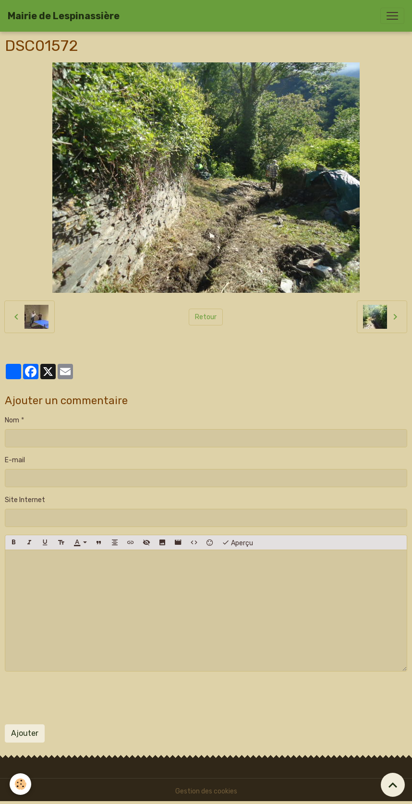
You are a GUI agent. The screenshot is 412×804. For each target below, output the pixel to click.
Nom (12, 420)
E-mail (15, 460)
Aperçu (237, 542)
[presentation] (78, 698)
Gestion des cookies (206, 791)
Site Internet (25, 500)
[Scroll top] (393, 785)
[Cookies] (20, 784)
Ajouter (24, 733)
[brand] (64, 16)
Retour (206, 317)
